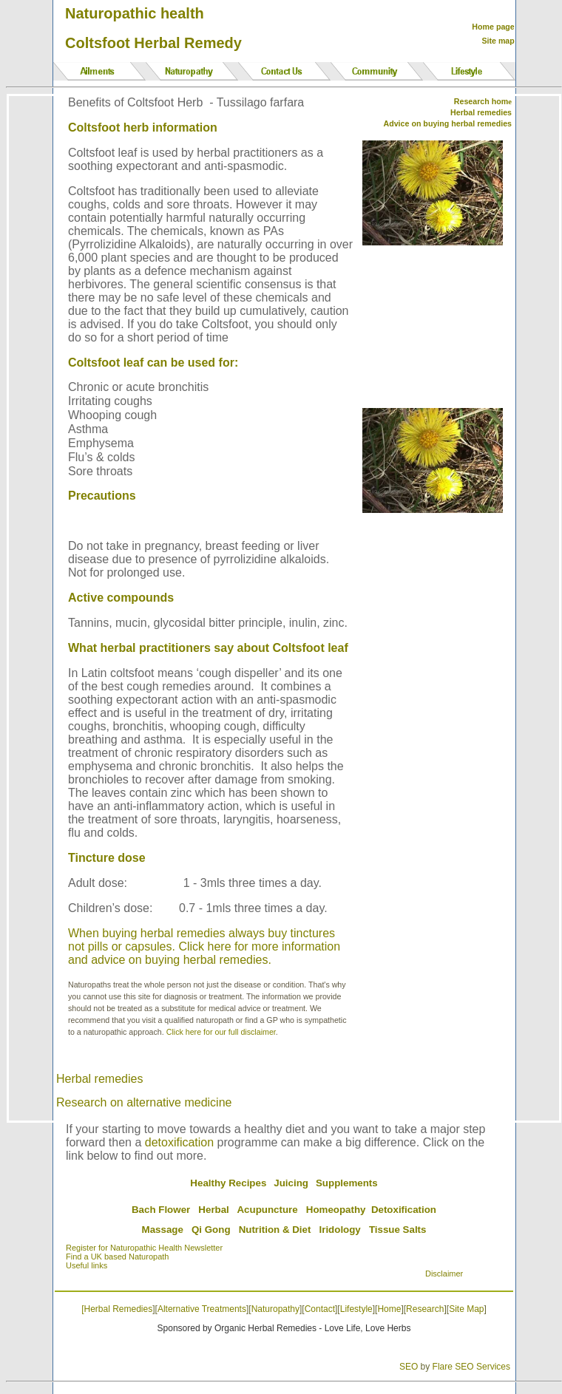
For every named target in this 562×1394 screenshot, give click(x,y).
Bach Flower (161, 1209)
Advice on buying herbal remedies (447, 123)
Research (425, 1309)
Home (389, 1309)
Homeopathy (336, 1209)
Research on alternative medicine (143, 1102)
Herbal (213, 1209)
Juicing (291, 1183)
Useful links (86, 1265)
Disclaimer (444, 1273)
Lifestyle (356, 1309)
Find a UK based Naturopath (117, 1256)
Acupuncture (267, 1209)
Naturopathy (275, 1309)
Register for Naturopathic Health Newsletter (144, 1247)
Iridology (340, 1229)
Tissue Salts (398, 1229)
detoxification (179, 1142)
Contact (320, 1309)
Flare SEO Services (471, 1366)
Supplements (347, 1183)
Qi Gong (211, 1229)
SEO (408, 1366)
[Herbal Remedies (116, 1309)
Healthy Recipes (228, 1183)
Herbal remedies (99, 1078)
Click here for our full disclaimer (221, 1031)
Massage (162, 1229)
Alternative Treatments (202, 1309)
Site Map (466, 1309)
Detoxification (403, 1209)
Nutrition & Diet (275, 1229)
